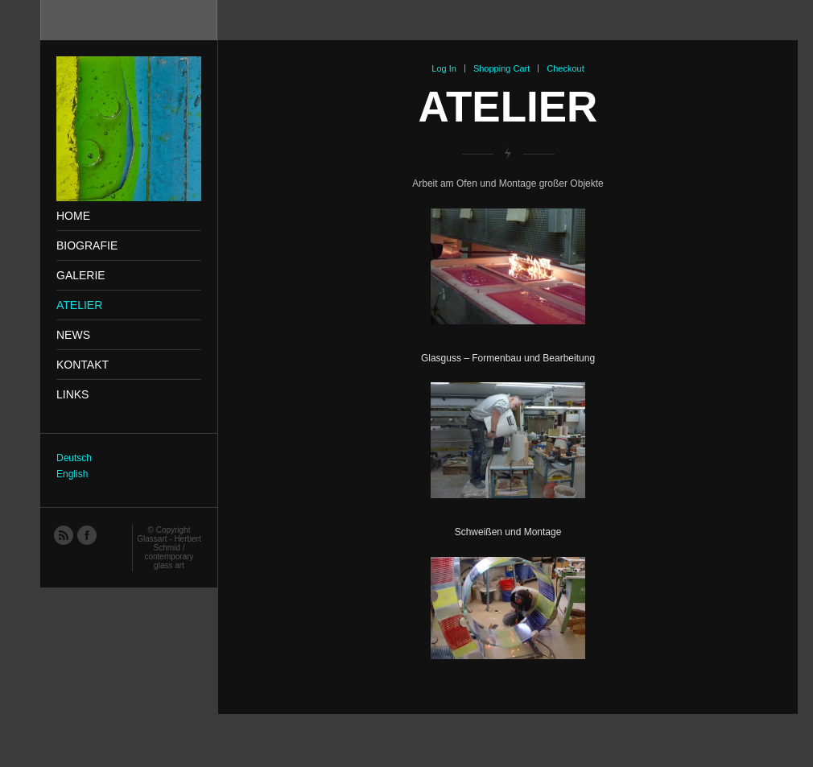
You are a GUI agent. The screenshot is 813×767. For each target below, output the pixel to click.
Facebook (86, 534)
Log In (443, 68)
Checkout (565, 68)
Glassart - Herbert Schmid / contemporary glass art (168, 552)
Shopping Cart (501, 68)
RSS (62, 534)
